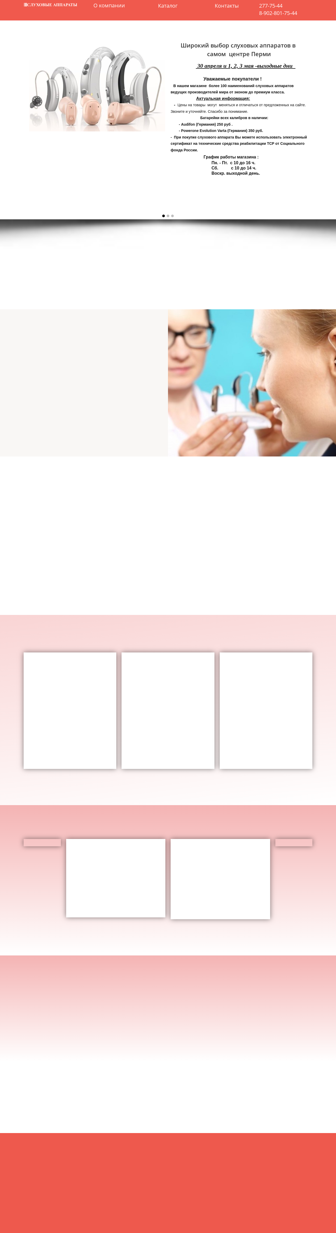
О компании (109, 5)
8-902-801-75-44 (278, 13)
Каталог (168, 6)
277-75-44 (270, 6)
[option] (168, 127)
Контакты (227, 6)
